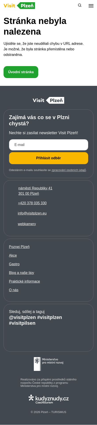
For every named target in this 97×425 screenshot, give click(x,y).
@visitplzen (22, 317)
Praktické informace (24, 281)
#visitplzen (49, 317)
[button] (80, 5)
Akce (13, 255)
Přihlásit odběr (48, 158)
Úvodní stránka (21, 72)
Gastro (14, 264)
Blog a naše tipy (21, 273)
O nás (14, 290)
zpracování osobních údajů (68, 170)
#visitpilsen (22, 323)
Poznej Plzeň (19, 247)
